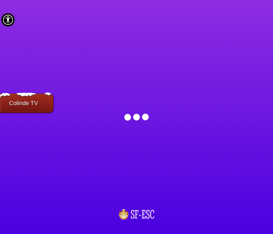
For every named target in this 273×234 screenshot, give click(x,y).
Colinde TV (23, 103)
